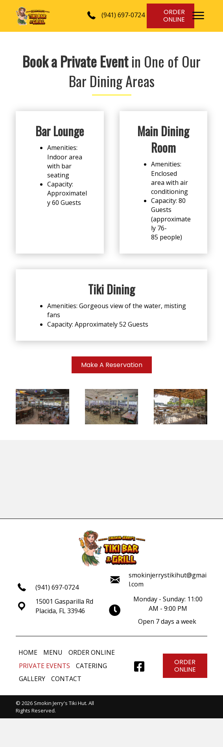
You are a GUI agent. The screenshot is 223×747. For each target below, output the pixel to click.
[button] (198, 15)
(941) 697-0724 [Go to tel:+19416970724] (57, 587)
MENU (53, 652)
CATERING (91, 665)
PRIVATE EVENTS (44, 665)
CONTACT (66, 678)
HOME (27, 652)
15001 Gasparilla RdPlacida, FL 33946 (64, 606)
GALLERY (32, 678)
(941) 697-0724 (123, 15)
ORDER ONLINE (91, 652)
